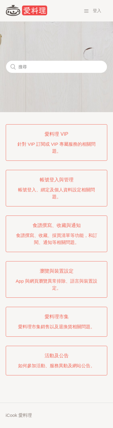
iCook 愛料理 (19, 415)
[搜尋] (56, 67)
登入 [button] (97, 10)
